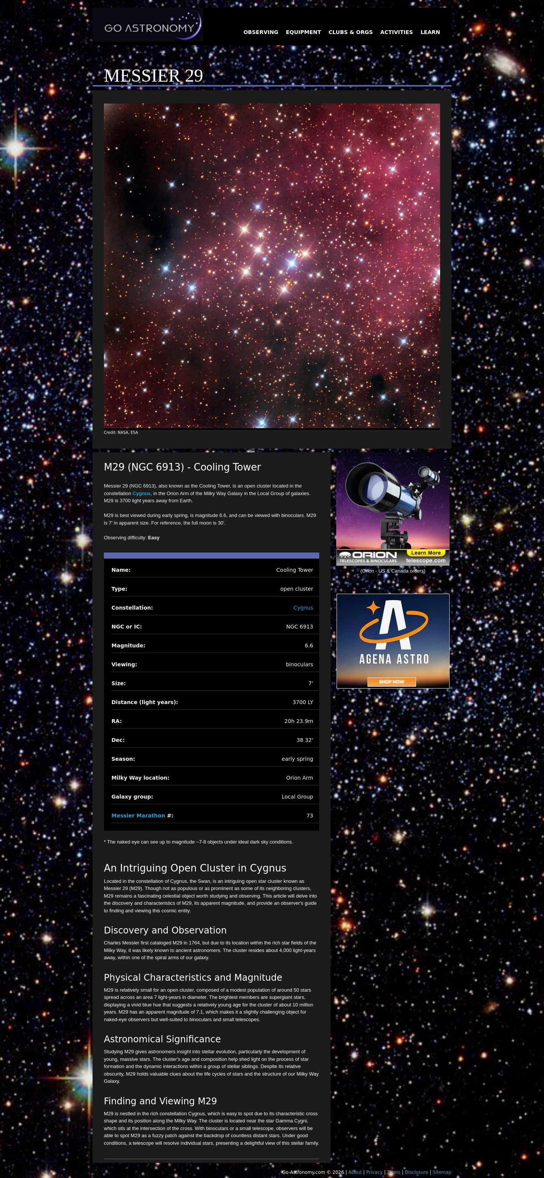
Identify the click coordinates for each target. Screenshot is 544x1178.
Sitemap (442, 1172)
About (355, 1172)
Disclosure (416, 1172)
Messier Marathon (138, 816)
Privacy (374, 1172)
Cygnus (142, 493)
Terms (393, 1172)
